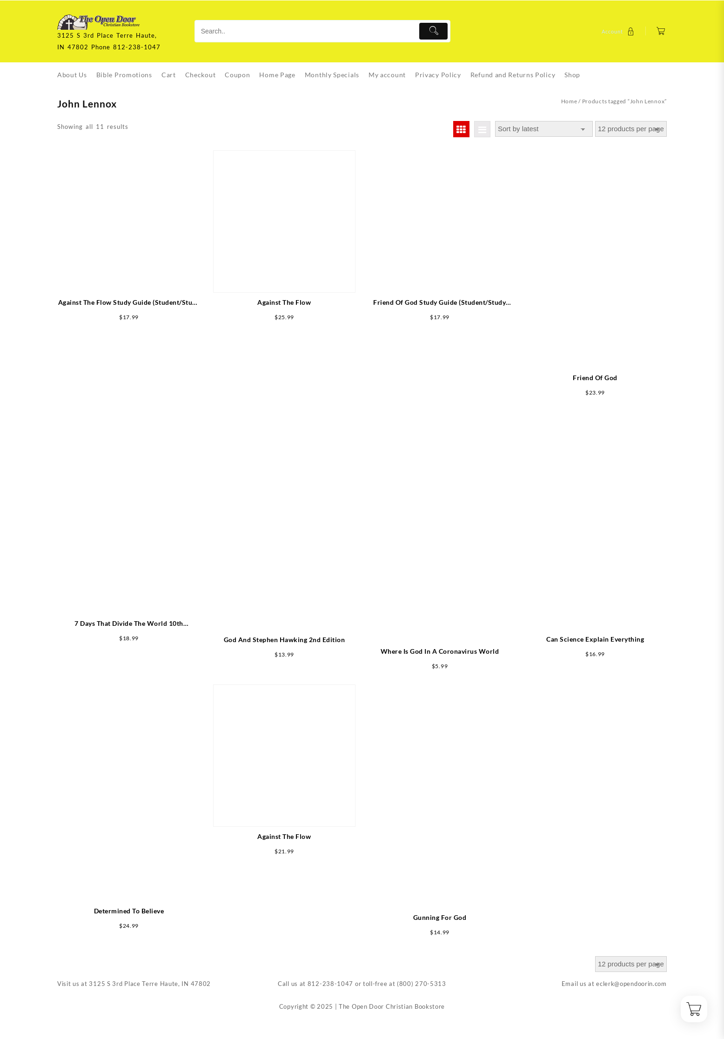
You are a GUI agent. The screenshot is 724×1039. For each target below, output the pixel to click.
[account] (619, 31)
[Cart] (661, 31)
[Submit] (433, 31)
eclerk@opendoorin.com (631, 983)
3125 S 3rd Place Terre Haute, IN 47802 (150, 983)
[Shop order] (544, 129)
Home (569, 101)
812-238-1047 (330, 983)
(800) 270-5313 (421, 983)
